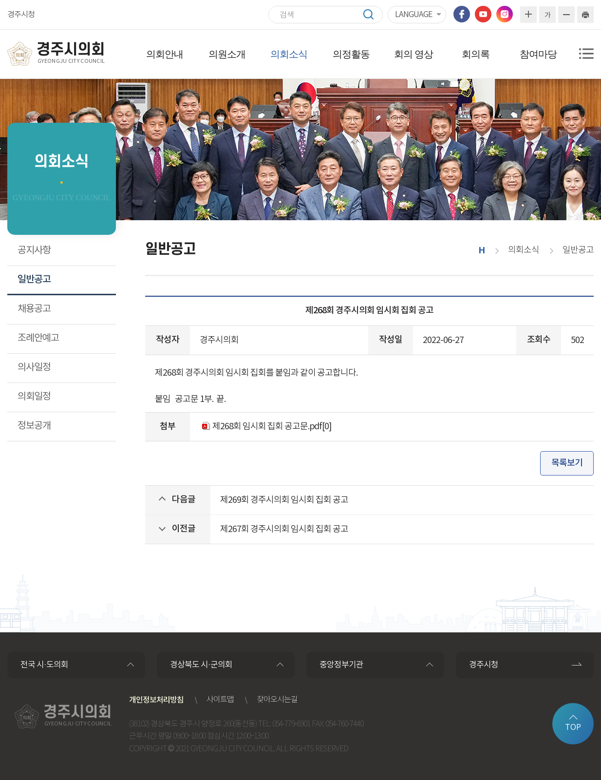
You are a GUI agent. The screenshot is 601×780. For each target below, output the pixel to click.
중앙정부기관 (341, 665)
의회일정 (34, 396)
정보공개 (34, 426)
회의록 (475, 54)
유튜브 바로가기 (483, 14)
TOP (573, 727)
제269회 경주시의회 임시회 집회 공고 (284, 500)
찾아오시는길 (277, 700)
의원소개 (226, 54)
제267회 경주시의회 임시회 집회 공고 (284, 529)
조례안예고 (38, 338)
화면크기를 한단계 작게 (566, 14)
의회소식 (288, 54)
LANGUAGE (413, 14)
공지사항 (34, 250)
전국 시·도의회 (44, 665)
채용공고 (34, 309)
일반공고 (34, 279)
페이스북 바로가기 (461, 14)
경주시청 (21, 14)
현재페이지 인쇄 (585, 14)
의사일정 (34, 367)
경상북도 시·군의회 (201, 665)
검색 (373, 14)
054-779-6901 (291, 724)
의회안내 (164, 54)
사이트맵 (220, 700)
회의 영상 (413, 54)
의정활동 (351, 54)
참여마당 (538, 54)
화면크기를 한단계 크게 (528, 14)
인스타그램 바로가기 (504, 14)
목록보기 (566, 463)
